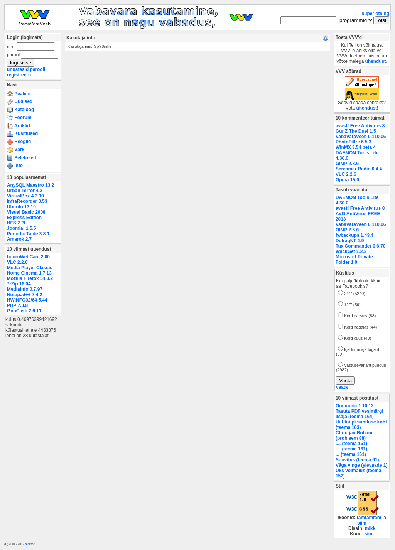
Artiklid (18, 125)
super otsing (375, 13)
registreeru (19, 75)
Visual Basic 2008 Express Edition (26, 214)
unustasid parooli (26, 69)
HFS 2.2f (16, 223)
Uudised (19, 101)
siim (361, 523)
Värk (15, 149)
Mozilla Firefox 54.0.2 (30, 278)
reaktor (30, 544)
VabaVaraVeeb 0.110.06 (361, 136)
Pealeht (19, 93)
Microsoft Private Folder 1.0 (354, 259)
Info (15, 165)
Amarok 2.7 (19, 239)
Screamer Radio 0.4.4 (359, 169)
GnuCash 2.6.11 (24, 311)
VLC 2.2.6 (17, 262)
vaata (342, 387)
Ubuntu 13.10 (21, 206)
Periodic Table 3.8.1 (28, 233)
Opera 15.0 (347, 179)
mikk (370, 528)
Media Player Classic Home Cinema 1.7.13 (29, 270)
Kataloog (20, 109)
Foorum (19, 117)
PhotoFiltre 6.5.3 (353, 142)
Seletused (21, 157)
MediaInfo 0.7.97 (24, 289)
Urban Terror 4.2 (24, 190)
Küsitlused (22, 133)
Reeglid (19, 141)
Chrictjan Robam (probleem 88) (354, 435)
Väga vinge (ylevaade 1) (361, 465)
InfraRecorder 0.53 (27, 201)
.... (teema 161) (351, 443)
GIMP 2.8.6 (347, 163)
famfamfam (369, 517)
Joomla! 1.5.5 (21, 228)
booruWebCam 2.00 (28, 257)
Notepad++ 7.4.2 (24, 294)
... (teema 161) (351, 454)
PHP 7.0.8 (17, 305)
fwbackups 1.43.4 (354, 235)
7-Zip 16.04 (19, 284)
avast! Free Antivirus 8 (360, 125)
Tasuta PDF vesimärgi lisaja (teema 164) (359, 413)
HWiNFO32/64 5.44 (27, 300)
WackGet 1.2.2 (351, 251)
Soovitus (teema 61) (357, 459)
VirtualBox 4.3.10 (25, 196)
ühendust (375, 61)
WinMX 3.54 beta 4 (356, 147)
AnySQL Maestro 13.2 (30, 185)
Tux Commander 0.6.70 (360, 246)
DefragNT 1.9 (350, 240)
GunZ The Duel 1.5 (356, 131)
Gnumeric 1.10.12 (355, 405)
